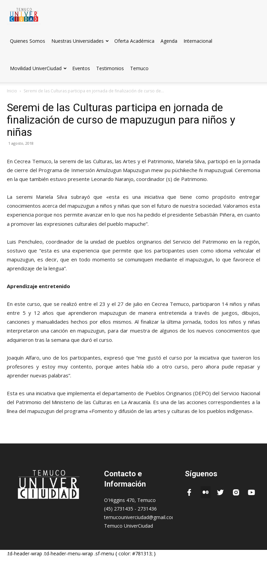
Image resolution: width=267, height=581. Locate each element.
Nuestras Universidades (80, 41)
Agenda (169, 41)
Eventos (81, 68)
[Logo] (24, 13)
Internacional (197, 41)
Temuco (139, 68)
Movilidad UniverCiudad (38, 68)
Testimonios (110, 68)
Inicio (12, 91)
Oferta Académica (134, 41)
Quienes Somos (27, 41)
